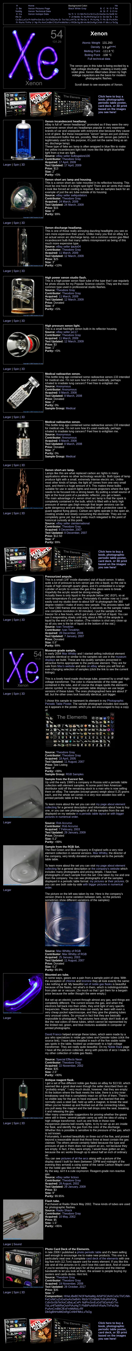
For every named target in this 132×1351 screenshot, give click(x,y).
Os (85, 19)
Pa (29, 22)
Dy (53, 19)
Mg (20, 11)
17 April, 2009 (67, 162)
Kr (116, 14)
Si (104, 11)
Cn (97, 22)
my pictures (97, 881)
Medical (70, 408)
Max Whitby (69, 653)
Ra (20, 22)
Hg (97, 19)
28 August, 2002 (69, 1183)
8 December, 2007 (70, 529)
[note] (113, 46)
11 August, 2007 (74, 761)
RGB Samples (74, 774)
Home (31, 5)
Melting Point (92, 51)
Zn (97, 14)
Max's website (66, 666)
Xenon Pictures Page (39, 8)
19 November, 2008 (71, 1283)
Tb (50, 19)
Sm (40, 19)
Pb (104, 19)
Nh (101, 22)
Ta (75, 19)
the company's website (105, 868)
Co (88, 14)
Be (20, 8)
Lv (110, 22)
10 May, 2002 (67, 1216)
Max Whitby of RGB (68, 951)
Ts (113, 22)
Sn (104, 17)
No (66, 22)
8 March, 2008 (68, 392)
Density (95, 46)
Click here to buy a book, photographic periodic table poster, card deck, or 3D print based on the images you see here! (112, 104)
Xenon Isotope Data (38, 14)
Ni (91, 14)
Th (26, 22)
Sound (17, 1244)
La (23, 19)
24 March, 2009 (68, 201)
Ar (116, 11)
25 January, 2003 (69, 957)
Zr (72, 17)
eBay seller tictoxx (67, 1177)
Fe (85, 14)
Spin (16, 164)
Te (110, 17)
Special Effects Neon (69, 1059)
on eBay (92, 666)
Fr (17, 22)
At (113, 19)
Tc (82, 17)
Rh (88, 17)
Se (110, 14)
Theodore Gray (71, 159)
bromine (87, 981)
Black (71, 8)
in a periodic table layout (91, 813)
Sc (69, 14)
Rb (17, 17)
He (116, 5)
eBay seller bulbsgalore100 (73, 155)
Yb (66, 19)
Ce (26, 19)
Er (60, 19)
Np (36, 22)
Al (101, 11)
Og (116, 22)
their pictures (116, 881)
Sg (78, 22)
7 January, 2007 (74, 636)
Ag (94, 17)
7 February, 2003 (69, 829)
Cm (47, 22)
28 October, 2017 (75, 1286)
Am (43, 22)
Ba (20, 19)
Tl (101, 19)
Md (63, 22)
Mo (78, 17)
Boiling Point (92, 55)
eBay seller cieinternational (73, 523)
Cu (94, 14)
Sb (107, 17)
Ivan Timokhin (65, 626)
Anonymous (63, 386)
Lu (69, 19)
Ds (91, 22)
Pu (39, 22)
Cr (78, 14)
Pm (36, 19)
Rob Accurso (64, 823)
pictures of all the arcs (74, 1158)
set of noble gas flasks (98, 984)
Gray (83, 8)
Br (113, 14)
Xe (116, 17)
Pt (91, 19)
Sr (20, 17)
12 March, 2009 (74, 256)
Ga (100, 14)
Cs (17, 19)
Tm (63, 19)
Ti (73, 14)
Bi (108, 19)
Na (17, 11)
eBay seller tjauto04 (68, 246)
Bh (81, 22)
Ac (23, 22)
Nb (75, 17)
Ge (104, 14)
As (107, 14)
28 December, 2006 (71, 633)
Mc (107, 22)
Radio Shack (64, 1210)
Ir (88, 19)
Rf (72, 22)
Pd (91, 17)
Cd (97, 17)
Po (110, 19)
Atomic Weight (91, 42)
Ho (56, 19)
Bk (50, 22)
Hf (72, 19)
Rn (116, 19)
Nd (32, 19)
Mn (82, 14)
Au (94, 19)
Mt (88, 22)
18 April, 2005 (67, 758)
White (78, 8)
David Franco (53, 1034)
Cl (113, 11)
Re (81, 19)
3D (23, 164)
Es (56, 22)
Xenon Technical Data (39, 11)
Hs (85, 22)
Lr (70, 22)
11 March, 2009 (68, 252)
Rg (94, 22)
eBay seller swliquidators (71, 195)
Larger (7, 164)
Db (75, 22)
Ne (116, 8)
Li (17, 8)
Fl (104, 22)
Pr (29, 19)
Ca (20, 14)
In (101, 17)
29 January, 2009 (75, 832)
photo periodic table (89, 1252)
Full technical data (99, 58)
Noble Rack (115, 1046)
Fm (59, 22)
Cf (53, 22)
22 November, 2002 (71, 1065)
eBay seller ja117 (67, 332)
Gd (47, 19)
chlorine (70, 981)
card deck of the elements (102, 1258)
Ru (85, 17)
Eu (43, 19)
